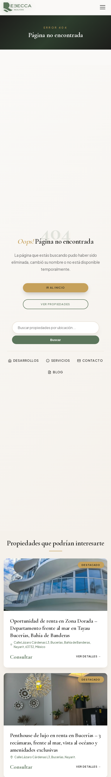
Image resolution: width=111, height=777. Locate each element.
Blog (55, 372)
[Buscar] (55, 327)
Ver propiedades (55, 304)
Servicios (58, 360)
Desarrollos (23, 360)
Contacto (90, 360)
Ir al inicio (55, 287)
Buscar (55, 340)
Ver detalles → (88, 656)
